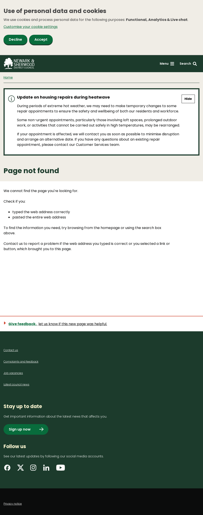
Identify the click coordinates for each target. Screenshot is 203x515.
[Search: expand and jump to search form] (188, 63)
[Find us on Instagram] (34, 469)
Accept (40, 39)
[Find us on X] (21, 469)
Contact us (11, 350)
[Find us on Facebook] (8, 469)
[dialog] (101, 27)
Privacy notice (13, 504)
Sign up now (20, 429)
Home (8, 77)
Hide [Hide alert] (188, 99)
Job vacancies (13, 373)
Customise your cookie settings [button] (31, 26)
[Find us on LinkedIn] (47, 469)
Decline (15, 39)
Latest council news (16, 384)
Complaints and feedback (21, 361)
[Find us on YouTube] (61, 469)
